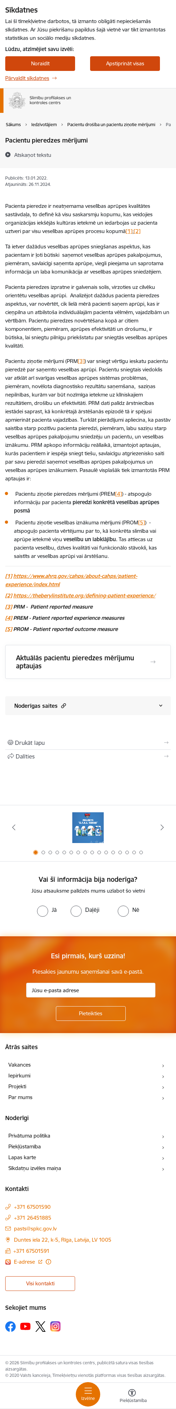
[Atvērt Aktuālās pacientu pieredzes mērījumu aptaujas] (152, 662)
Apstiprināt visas (125, 63)
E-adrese (25, 1261)
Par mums (20, 1097)
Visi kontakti (40, 1283)
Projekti (17, 1086)
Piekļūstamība (24, 1146)
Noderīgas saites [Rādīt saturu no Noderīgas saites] (40, 705)
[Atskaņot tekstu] (32, 155)
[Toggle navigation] (88, 1394)
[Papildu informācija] (48, 1261)
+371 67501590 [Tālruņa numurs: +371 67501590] (32, 1207)
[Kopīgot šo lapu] (88, 756)
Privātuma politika (29, 1135)
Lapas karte (22, 1157)
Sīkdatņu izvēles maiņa (34, 1168)
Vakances (19, 1064)
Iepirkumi (19, 1075)
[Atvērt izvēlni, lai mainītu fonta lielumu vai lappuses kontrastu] (132, 1397)
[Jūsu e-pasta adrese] (90, 990)
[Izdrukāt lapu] (88, 742)
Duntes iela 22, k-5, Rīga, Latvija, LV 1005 (62, 1239)
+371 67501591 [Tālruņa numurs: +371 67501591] (31, 1251)
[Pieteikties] (91, 1013)
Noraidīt (40, 63)
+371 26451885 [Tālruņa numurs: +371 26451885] (32, 1217)
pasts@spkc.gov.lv (35, 1228)
